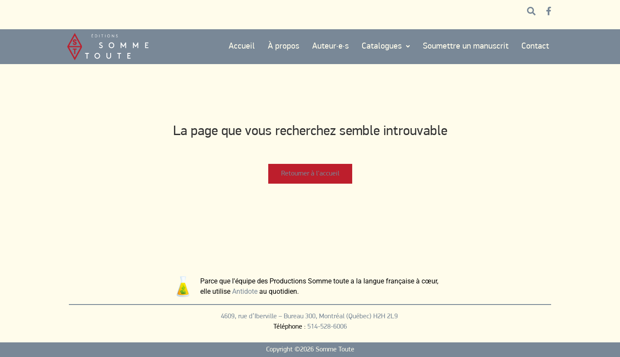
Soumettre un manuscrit (465, 46)
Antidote (244, 291)
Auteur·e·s (330, 46)
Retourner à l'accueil (310, 173)
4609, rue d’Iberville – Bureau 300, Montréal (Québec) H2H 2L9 (310, 316)
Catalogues (386, 46)
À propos (283, 46)
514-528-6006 (327, 326)
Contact (535, 46)
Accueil (242, 46)
